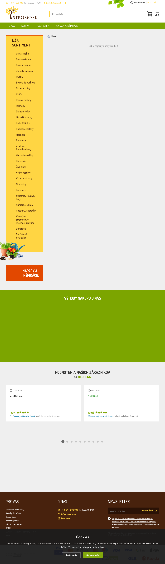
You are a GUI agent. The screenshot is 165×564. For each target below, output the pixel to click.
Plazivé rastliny (23, 100)
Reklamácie (11, 517)
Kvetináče (21, 190)
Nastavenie (71, 555)
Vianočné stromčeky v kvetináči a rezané (25, 219)
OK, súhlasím (93, 555)
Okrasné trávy (23, 88)
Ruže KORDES (23, 123)
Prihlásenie (139, 2)
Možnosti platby (12, 520)
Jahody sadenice (25, 71)
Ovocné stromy (23, 59)
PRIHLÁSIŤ (147, 510)
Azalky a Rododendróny (23, 148)
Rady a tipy (43, 25)
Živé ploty (21, 166)
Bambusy (21, 140)
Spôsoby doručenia (13, 513)
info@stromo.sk (54, 3)
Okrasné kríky (23, 111)
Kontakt (25, 25)
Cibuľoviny (21, 184)
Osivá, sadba (22, 53)
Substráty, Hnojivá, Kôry (25, 197)
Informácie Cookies (14, 524)
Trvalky (19, 76)
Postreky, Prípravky (26, 210)
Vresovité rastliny (25, 155)
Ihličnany (20, 105)
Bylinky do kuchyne (25, 82)
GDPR (8, 528)
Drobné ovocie (23, 65)
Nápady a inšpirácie (67, 25)
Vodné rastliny (23, 172)
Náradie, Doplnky (24, 204)
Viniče (19, 94)
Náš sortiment (21, 43)
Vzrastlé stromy (24, 178)
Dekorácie (21, 228)
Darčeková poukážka (21, 236)
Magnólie (20, 134)
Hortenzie (21, 161)
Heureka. (85, 377)
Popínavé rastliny (25, 128)
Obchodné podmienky (15, 509)
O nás (12, 25)
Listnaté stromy (24, 117)
